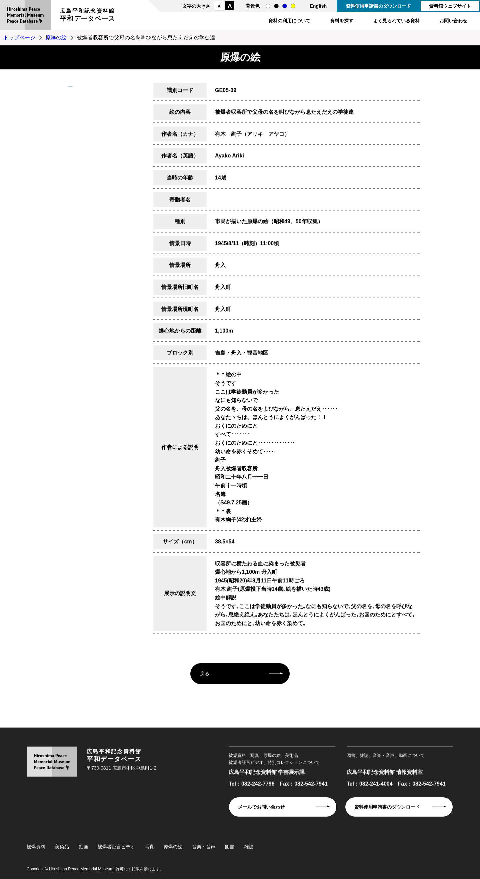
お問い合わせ (453, 20)
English (318, 6)
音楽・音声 (203, 846)
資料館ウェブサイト (450, 6)
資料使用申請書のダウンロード (378, 6)
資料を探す (341, 20)
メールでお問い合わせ (261, 807)
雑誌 (248, 846)
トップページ (19, 37)
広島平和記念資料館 (87, 16)
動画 (83, 846)
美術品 (62, 846)
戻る (204, 673)
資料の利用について (289, 20)
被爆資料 (36, 846)
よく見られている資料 (396, 20)
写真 (149, 846)
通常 (268, 6)
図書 (229, 846)
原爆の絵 (56, 37)
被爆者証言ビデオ (116, 846)
